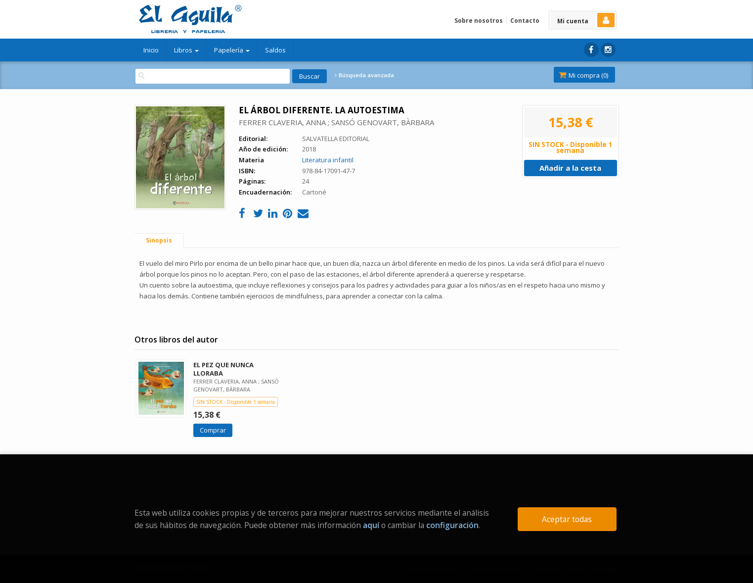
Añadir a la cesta (570, 168)
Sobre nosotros (478, 20)
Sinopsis (159, 240)
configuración (452, 525)
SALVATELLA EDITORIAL (335, 138)
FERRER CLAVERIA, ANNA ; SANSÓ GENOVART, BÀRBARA (336, 122)
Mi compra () (583, 75)
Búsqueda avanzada (364, 75)
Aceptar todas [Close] (567, 519)
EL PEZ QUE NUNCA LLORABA (223, 369)
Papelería (232, 50)
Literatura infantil (328, 159)
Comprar (213, 430)
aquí (371, 525)
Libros (186, 50)
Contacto (524, 20)
